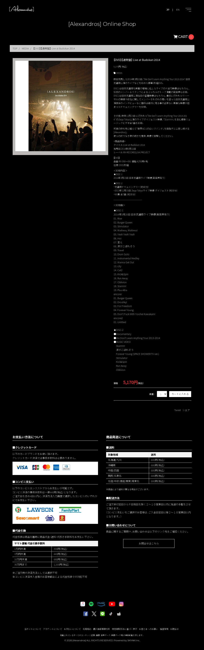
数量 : (152, 394)
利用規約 (87, 628)
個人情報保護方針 (101, 628)
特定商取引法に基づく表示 (124, 628)
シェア (186, 410)
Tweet (177, 410)
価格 (116, 383)
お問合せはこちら (149, 543)
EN (177, 9)
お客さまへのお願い (148, 628)
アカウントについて (52, 628)
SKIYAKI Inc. (133, 640)
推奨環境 (164, 628)
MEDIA (119, 72)
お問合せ (174, 628)
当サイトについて (32, 628)
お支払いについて (72, 628)
